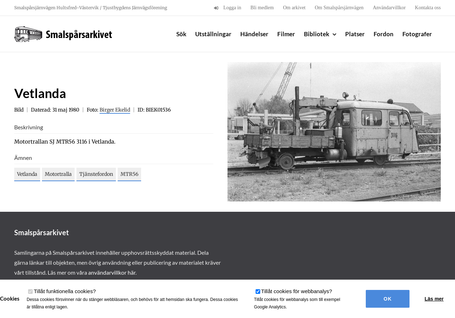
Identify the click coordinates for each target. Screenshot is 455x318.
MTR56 (129, 174)
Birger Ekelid (115, 110)
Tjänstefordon (96, 174)
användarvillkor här (111, 272)
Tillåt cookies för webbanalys (296, 291)
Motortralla (58, 174)
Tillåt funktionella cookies (65, 291)
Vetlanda (27, 174)
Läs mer (434, 299)
